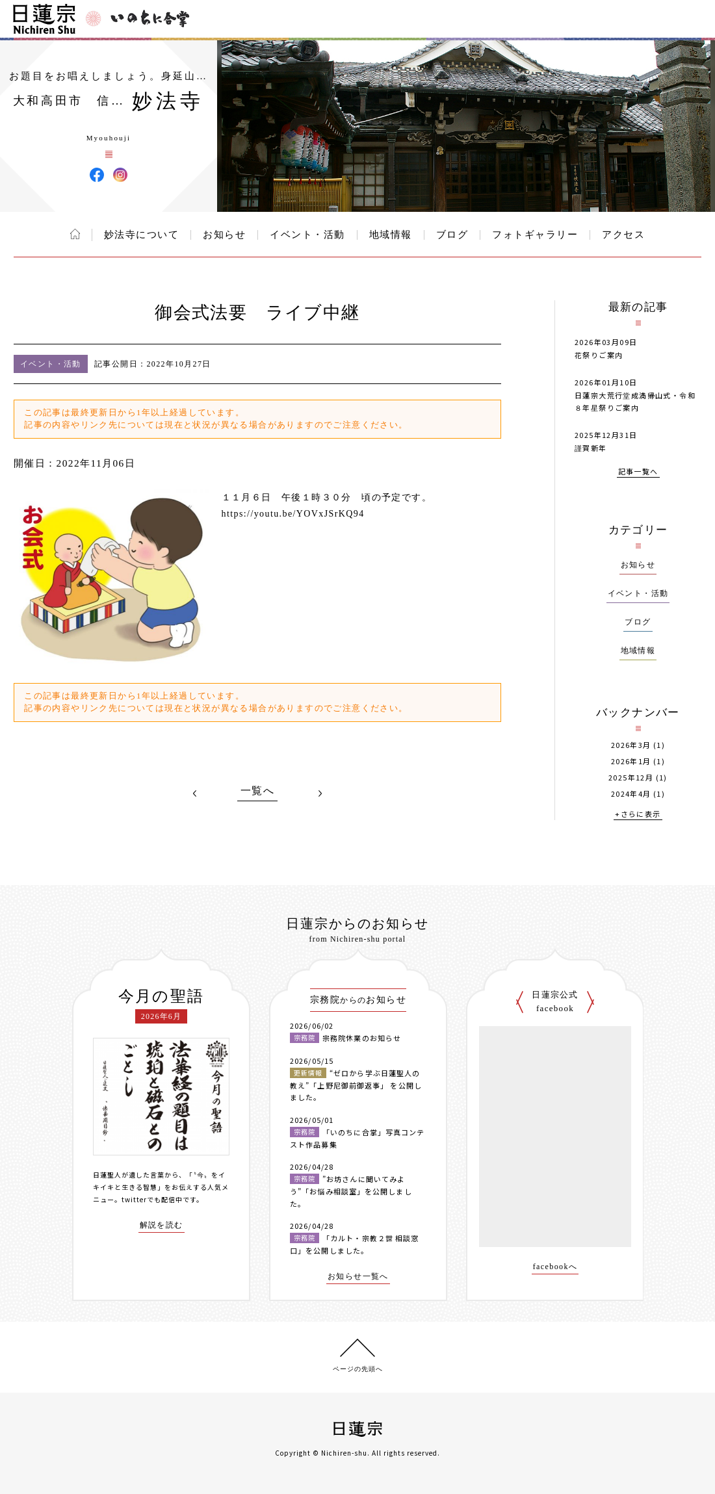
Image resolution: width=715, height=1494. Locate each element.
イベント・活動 (307, 234)
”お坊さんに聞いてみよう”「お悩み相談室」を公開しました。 (351, 1191)
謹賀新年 (591, 448)
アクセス (623, 234)
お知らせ (224, 234)
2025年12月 (630, 777)
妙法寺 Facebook (97, 175)
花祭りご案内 (599, 355)
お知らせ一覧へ (358, 1276)
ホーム (75, 234)
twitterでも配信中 (152, 1199)
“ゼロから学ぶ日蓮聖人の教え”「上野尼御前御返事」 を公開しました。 (356, 1085)
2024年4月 (631, 793)
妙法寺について (141, 234)
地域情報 (390, 234)
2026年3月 (631, 745)
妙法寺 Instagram (120, 175)
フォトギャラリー (535, 234)
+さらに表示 (637, 814)
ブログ (452, 234)
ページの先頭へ (358, 1368)
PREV (195, 793)
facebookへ (555, 1267)
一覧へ (257, 791)
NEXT (320, 793)
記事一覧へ (638, 472)
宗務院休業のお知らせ (361, 1038)
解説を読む (161, 1225)
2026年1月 (631, 761)
